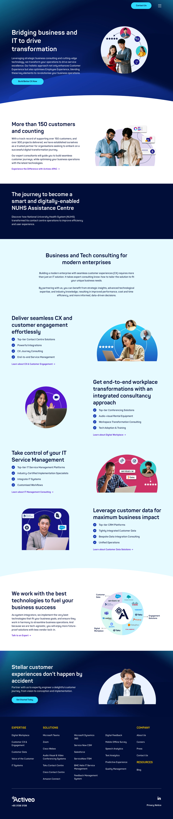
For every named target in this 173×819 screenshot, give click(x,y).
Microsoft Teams (51, 734)
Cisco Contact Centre (54, 771)
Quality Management (115, 768)
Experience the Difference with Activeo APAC (34, 169)
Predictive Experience (116, 761)
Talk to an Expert (20, 635)
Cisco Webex (49, 748)
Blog (139, 769)
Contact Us (141, 5)
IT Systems (17, 765)
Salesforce (79, 751)
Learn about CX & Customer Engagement (32, 364)
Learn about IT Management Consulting (31, 492)
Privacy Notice (154, 804)
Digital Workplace (20, 734)
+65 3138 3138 (19, 805)
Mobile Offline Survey (116, 741)
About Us (141, 734)
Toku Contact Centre (53, 765)
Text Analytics (112, 755)
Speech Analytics (114, 748)
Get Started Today (25, 699)
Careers (141, 741)
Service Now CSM (83, 744)
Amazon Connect (51, 778)
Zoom (46, 741)
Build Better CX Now (27, 81)
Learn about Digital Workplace (108, 435)
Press (139, 748)
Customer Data (19, 751)
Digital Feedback (113, 734)
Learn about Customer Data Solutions (112, 549)
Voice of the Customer (23, 758)
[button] (159, 5)
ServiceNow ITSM (83, 758)
